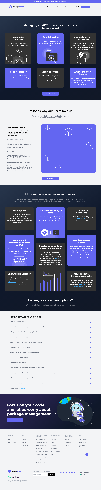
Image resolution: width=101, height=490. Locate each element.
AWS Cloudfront (82, 219)
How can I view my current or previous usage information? (27, 327)
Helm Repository (41, 457)
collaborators (12, 282)
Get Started (85, 7)
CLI (52, 454)
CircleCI (53, 439)
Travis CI (53, 442)
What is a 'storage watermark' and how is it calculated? (26, 342)
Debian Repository (41, 442)
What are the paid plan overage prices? (21, 378)
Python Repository (41, 454)
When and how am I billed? (18, 321)
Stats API (57, 258)
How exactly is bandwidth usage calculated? (23, 337)
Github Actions (55, 451)
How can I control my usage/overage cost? (22, 347)
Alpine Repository (41, 460)
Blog (9, 439)
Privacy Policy (83, 442)
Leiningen (68, 442)
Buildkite (54, 448)
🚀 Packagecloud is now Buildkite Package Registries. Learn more (50, 1)
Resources (68, 7)
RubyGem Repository (42, 451)
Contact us (23, 388)
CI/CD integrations (77, 286)
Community (25, 445)
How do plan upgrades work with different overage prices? (27, 383)
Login (77, 7)
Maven (67, 439)
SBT (66, 448)
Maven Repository (41, 445)
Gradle (67, 445)
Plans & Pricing (51, 7)
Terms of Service (83, 439)
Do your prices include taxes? (18, 362)
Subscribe (51, 474)
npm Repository (40, 439)
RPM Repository (40, 448)
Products (40, 7)
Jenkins (53, 445)
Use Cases (60, 7)
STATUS (83, 474)
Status (24, 442)
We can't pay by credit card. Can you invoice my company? (27, 367)
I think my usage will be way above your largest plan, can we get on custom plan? (33, 373)
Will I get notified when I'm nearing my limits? (23, 332)
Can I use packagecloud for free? (19, 357)
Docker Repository (41, 463)
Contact (24, 439)
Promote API (83, 284)
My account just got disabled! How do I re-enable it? (25, 352)
